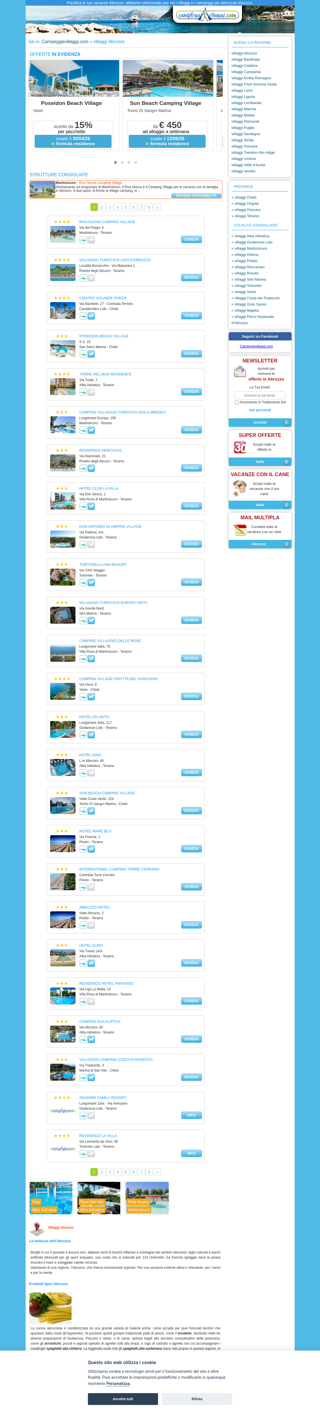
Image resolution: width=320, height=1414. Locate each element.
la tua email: (260, 387)
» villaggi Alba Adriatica (251, 236)
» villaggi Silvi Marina (249, 279)
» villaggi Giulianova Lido (252, 242)
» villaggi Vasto (244, 292)
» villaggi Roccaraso (248, 267)
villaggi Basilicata (246, 59)
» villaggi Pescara (246, 210)
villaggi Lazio (242, 90)
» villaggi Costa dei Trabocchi (256, 298)
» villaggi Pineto (244, 261)
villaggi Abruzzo (244, 53)
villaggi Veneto (243, 171)
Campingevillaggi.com (256, 346)
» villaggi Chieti (244, 197)
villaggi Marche (244, 109)
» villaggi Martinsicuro (249, 248)
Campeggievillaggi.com (65, 41)
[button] (115, 162)
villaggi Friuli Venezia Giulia (254, 84)
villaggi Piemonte (246, 121)
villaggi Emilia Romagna (251, 78)
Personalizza (118, 1383)
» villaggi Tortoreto (247, 285)
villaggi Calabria (245, 65)
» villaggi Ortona (245, 254)
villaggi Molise (243, 115)
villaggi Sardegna (246, 134)
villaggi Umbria (244, 159)
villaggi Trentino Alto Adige (253, 152)
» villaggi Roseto (245, 273)
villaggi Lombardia (246, 103)
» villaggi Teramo (245, 216)
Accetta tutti (123, 1399)
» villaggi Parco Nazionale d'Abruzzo (253, 320)
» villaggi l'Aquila (245, 203)
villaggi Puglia (243, 128)
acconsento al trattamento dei (260, 406)
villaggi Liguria (243, 96)
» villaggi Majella (245, 310)
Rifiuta (197, 1399)
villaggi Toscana (245, 146)
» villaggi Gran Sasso (249, 304)
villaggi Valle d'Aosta (248, 165)
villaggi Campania (246, 72)
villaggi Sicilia (243, 140)
